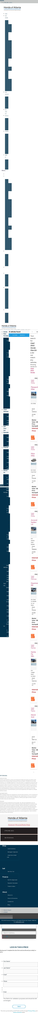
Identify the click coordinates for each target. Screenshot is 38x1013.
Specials (5, 432)
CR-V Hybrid (14, 43)
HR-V (13, 52)
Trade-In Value (10, 151)
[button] (4, 485)
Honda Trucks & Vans (10, 62)
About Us (7, 311)
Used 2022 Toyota (33, 709)
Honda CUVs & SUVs (10, 36)
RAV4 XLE (33, 716)
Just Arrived (10, 128)
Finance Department (12, 135)
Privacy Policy (31, 1011)
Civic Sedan (13, 30)
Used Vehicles (10, 98)
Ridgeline (15, 69)
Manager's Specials (11, 120)
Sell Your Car (6, 112)
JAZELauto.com (20, 922)
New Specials (10, 124)
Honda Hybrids (10, 77)
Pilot (13, 57)
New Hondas (7, 177)
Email (4, 992)
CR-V (13, 48)
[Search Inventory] (19, 933)
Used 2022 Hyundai (33, 647)
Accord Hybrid (14, 89)
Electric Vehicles (11, 73)
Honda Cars (10, 22)
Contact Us (11, 167)
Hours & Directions (11, 162)
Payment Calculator (11, 146)
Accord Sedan (14, 26)
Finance (6, 131)
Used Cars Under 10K (10, 104)
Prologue (15, 80)
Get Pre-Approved (11, 141)
